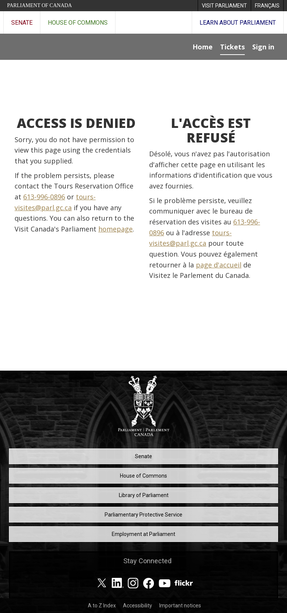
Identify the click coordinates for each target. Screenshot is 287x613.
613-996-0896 (44, 196)
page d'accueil (218, 264)
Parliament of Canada (39, 5)
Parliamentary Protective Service (143, 515)
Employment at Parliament (143, 534)
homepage (115, 228)
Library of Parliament (144, 495)
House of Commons (78, 22)
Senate (22, 22)
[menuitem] (224, 5)
